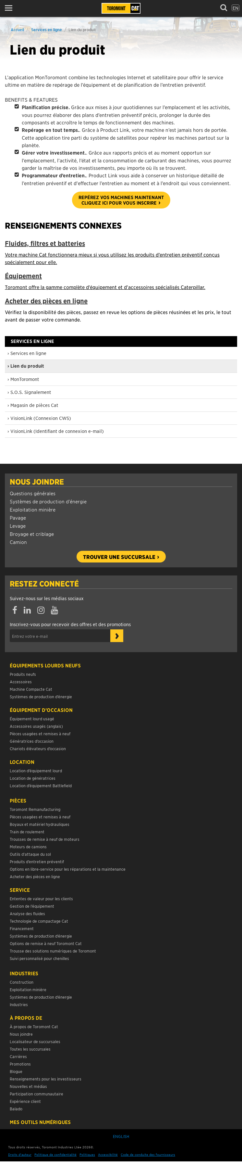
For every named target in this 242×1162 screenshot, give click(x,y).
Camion (18, 542)
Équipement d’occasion (41, 710)
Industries (24, 973)
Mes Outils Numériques (40, 1122)
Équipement (23, 276)
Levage (18, 526)
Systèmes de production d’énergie (48, 501)
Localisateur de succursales (35, 1041)
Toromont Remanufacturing (35, 809)
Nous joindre (37, 481)
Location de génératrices (32, 778)
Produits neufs (23, 674)
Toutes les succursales (30, 1048)
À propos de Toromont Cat (34, 1026)
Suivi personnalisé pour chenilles (39, 958)
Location (22, 762)
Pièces (18, 800)
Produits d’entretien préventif (37, 861)
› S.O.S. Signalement (29, 392)
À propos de (26, 1018)
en (235, 8)
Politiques (87, 1154)
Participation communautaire (36, 1093)
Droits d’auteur (19, 1154)
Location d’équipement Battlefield (41, 785)
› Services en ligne (26, 353)
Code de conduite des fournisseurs (148, 1154)
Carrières (18, 1056)
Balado (16, 1108)
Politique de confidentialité (55, 1154)
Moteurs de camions (28, 846)
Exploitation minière (32, 509)
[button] (10, 8)
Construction (21, 981)
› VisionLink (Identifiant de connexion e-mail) (55, 431)
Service (20, 890)
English (121, 1136)
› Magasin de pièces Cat (32, 405)
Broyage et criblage (32, 534)
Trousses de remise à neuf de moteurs (44, 839)
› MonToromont (23, 379)
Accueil (17, 29)
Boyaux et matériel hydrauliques (39, 824)
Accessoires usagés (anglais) (36, 726)
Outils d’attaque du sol (30, 854)
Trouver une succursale (119, 556)
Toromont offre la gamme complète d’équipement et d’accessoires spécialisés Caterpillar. (105, 287)
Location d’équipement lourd (36, 770)
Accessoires (21, 681)
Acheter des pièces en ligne (46, 301)
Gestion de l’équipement (32, 905)
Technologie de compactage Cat (39, 920)
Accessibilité (108, 1154)
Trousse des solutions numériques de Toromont (53, 950)
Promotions (20, 1063)
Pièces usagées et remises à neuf (40, 733)
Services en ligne (46, 29)
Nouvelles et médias (28, 1086)
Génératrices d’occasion (32, 741)
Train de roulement (27, 831)
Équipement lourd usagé (32, 718)
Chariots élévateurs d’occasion (38, 748)
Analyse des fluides (27, 913)
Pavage (18, 517)
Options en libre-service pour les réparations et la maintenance (68, 868)
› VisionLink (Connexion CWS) (39, 418)
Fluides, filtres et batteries (45, 243)
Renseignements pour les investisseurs (45, 1078)
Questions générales (32, 493)
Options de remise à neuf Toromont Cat (46, 943)
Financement (22, 928)
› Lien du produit (25, 366)
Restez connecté (44, 583)
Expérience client (25, 1101)
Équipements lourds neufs (45, 665)
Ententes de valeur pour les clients (42, 898)
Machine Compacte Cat (31, 689)
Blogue (16, 1071)
